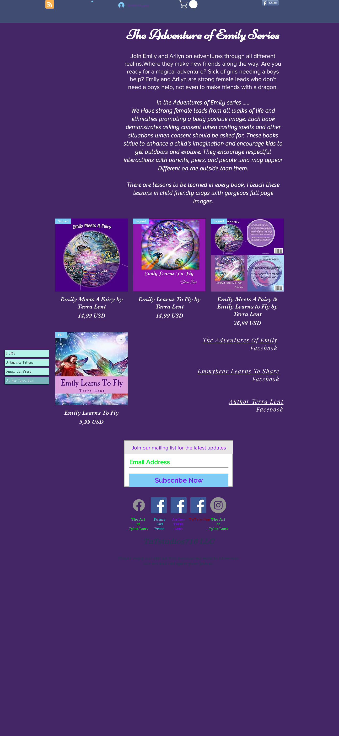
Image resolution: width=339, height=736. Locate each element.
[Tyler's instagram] (218, 505)
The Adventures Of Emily (240, 340)
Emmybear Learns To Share (239, 371)
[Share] (270, 3)
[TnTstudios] (198, 505)
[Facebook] (139, 505)
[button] (189, 4)
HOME (11, 353)
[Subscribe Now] (178, 480)
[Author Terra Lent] (179, 505)
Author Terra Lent (20, 381)
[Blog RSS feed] (49, 4)
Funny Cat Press (18, 372)
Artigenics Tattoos (19, 362)
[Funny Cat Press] (159, 505)
